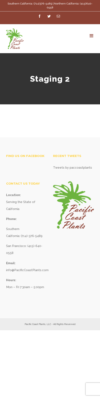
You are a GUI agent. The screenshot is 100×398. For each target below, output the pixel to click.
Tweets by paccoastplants (72, 167)
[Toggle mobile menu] (92, 36)
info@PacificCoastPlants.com (27, 270)
